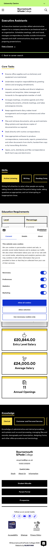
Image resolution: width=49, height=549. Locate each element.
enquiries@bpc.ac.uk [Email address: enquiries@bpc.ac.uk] (24, 460)
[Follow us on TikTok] (35, 516)
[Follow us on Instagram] (19, 516)
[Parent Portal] (24, 492)
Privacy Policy (35, 535)
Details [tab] (24, 236)
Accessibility (13, 535)
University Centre (24, 3)
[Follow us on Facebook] (14, 516)
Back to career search (12, 55)
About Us (22, 473)
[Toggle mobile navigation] (3, 10)
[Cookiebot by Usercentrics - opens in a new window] (37, 230)
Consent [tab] (8, 236)
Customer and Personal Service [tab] (29, 421)
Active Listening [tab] (10, 178)
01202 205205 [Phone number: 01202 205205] (24, 463)
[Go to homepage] (24, 10)
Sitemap (24, 535)
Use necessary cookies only (24, 317)
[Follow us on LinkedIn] (30, 516)
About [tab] (40, 236)
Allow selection (25, 310)
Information (33, 473)
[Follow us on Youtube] (24, 516)
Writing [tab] (26, 178)
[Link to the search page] (46, 10)
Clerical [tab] (7, 421)
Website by (24, 545)
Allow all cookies (24, 303)
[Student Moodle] (24, 483)
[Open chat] (43, 543)
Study (13, 473)
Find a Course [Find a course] (9, 46)
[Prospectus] (24, 500)
